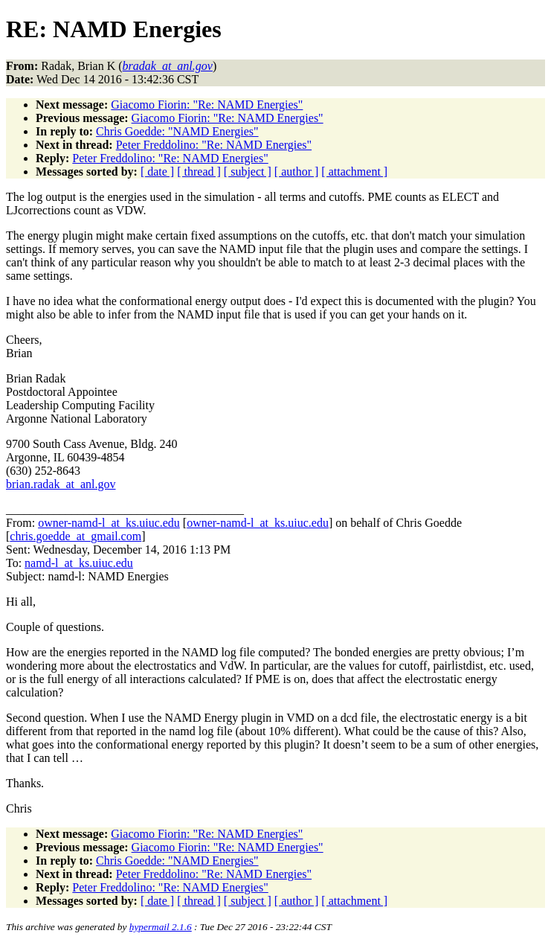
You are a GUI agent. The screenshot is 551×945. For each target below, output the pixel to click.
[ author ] (296, 171)
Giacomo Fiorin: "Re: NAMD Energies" (207, 104)
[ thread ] (199, 171)
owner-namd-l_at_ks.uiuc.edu (109, 522)
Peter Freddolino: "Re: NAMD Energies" (214, 144)
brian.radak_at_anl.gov (61, 484)
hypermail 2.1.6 (160, 926)
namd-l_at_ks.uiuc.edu (79, 563)
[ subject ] (247, 171)
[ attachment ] (354, 171)
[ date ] (157, 171)
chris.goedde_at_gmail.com (75, 536)
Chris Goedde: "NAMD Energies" (177, 131)
